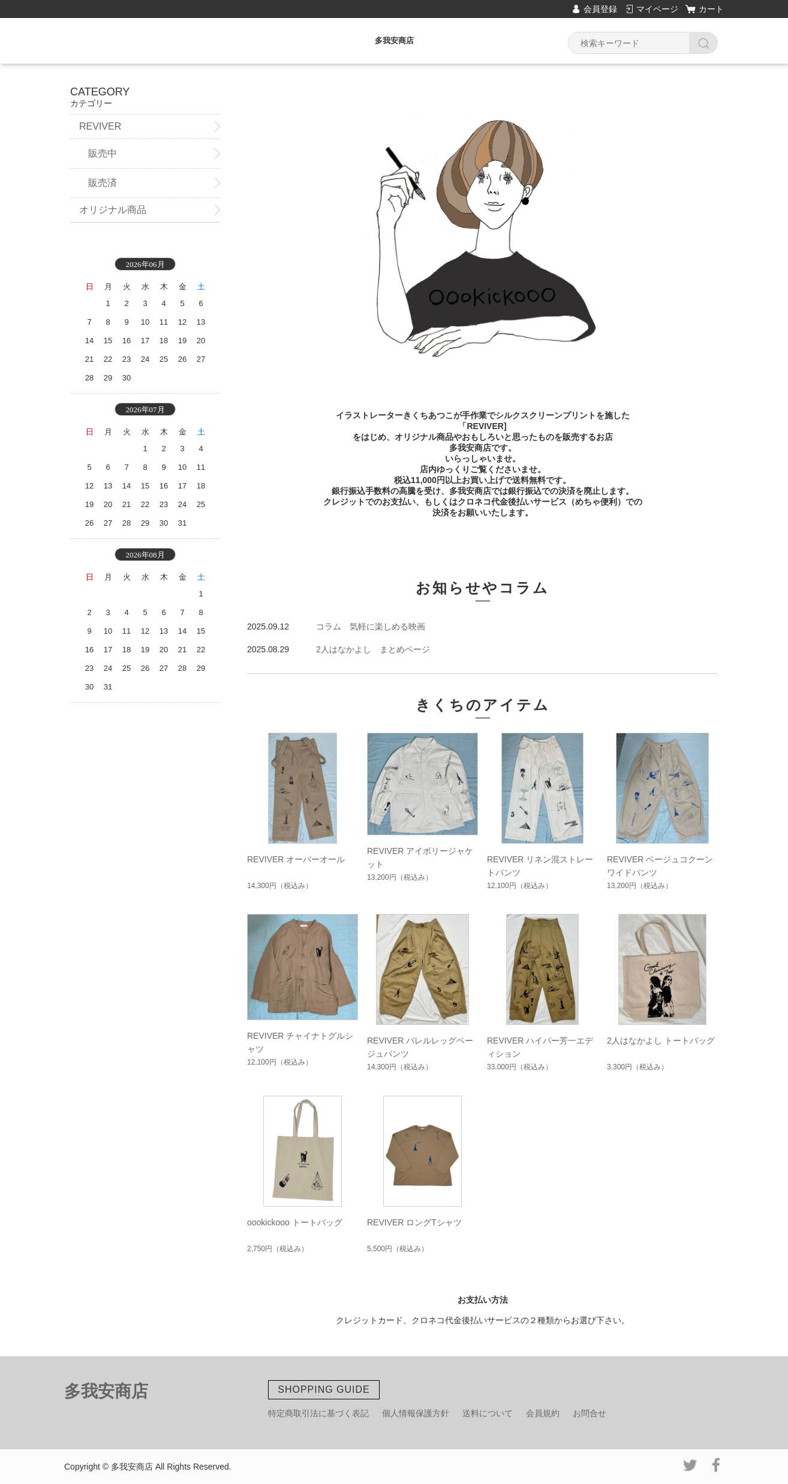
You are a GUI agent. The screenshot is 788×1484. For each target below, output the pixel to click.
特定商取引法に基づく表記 (318, 1413)
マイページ (657, 9)
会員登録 (600, 9)
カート (711, 9)
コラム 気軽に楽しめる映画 (370, 626)
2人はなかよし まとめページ (373, 649)
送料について (487, 1413)
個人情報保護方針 (415, 1413)
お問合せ (589, 1413)
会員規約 (543, 1413)
